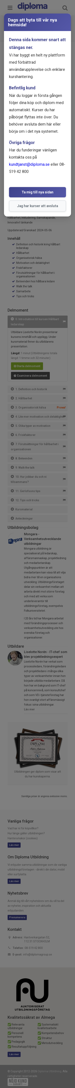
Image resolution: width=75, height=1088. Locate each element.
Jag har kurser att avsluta (37, 206)
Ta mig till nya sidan (37, 192)
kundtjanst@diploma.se (29, 164)
